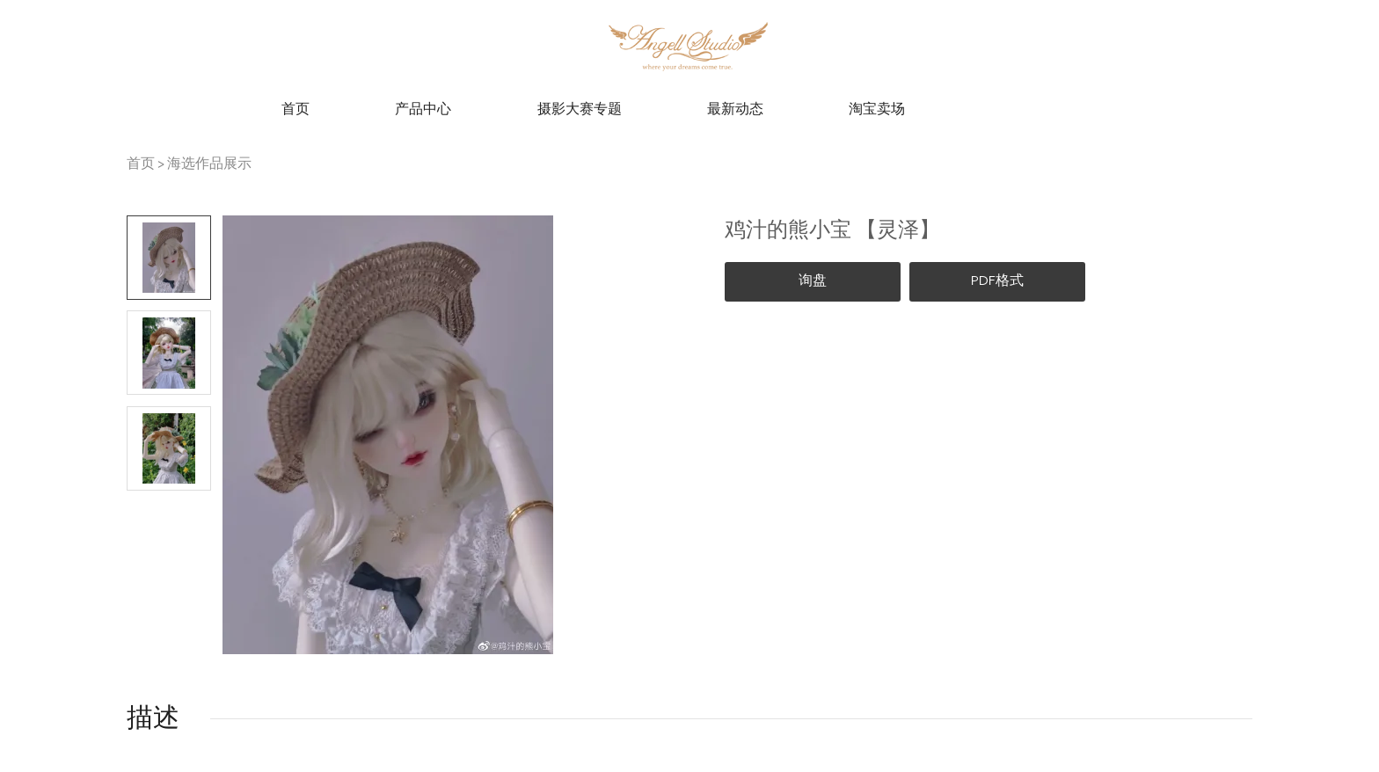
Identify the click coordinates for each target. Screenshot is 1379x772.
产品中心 (423, 110)
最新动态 (735, 110)
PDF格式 (997, 281)
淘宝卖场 (877, 110)
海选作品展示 (209, 164)
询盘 (813, 281)
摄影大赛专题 (579, 110)
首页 (295, 110)
